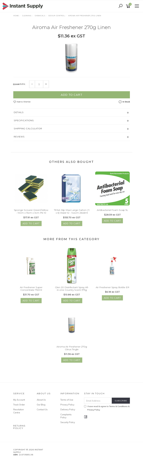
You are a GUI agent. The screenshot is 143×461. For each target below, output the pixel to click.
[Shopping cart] (128, 6)
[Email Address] (98, 400)
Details (19, 112)
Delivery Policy (67, 409)
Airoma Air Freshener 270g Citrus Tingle (72, 351)
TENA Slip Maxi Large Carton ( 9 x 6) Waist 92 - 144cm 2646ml (72, 214)
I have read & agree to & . (107, 408)
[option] (71, 57)
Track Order (19, 404)
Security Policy (67, 422)
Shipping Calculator (28, 128)
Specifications (24, 120)
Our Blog (41, 404)
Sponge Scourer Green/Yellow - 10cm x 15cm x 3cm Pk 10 (31, 214)
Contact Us (42, 409)
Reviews (19, 136)
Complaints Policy (66, 416)
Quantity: (19, 84)
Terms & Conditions (118, 406)
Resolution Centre (18, 411)
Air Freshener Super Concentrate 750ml (31, 291)
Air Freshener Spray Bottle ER (112, 290)
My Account (19, 399)
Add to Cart (71, 95)
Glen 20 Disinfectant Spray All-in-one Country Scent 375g (72, 291)
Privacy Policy (67, 404)
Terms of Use (66, 399)
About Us (41, 399)
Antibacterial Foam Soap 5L (112, 212)
